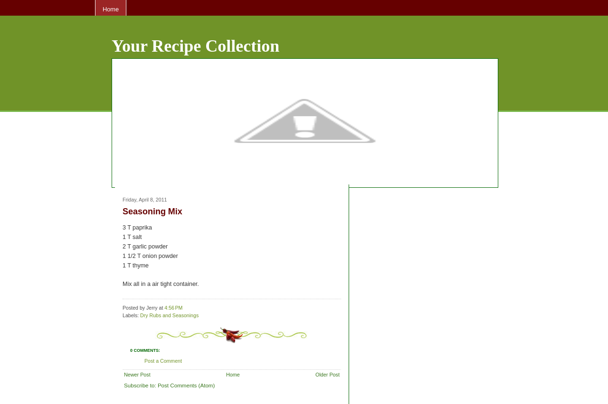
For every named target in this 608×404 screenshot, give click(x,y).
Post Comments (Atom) (186, 385)
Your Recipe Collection (195, 46)
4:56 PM (173, 308)
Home (111, 9)
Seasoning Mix (152, 211)
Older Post (327, 374)
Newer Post (137, 374)
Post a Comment (163, 361)
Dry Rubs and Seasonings (169, 315)
